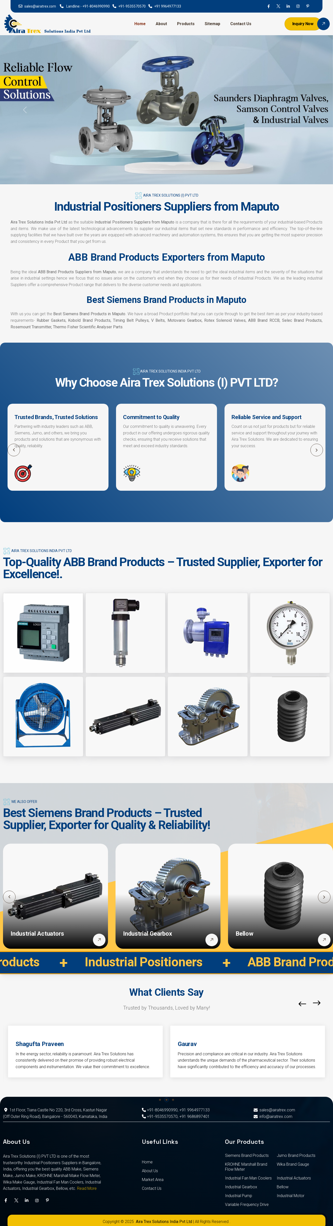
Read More (87, 1188)
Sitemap (212, 23)
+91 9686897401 (194, 1116)
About (161, 23)
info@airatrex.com (272, 1116)
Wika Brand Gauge (293, 1164)
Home (140, 23)
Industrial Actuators (37, 933)
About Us (150, 1170)
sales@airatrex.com (40, 6)
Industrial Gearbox (147, 933)
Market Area (152, 1179)
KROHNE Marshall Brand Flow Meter (246, 1167)
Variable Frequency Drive (247, 1204)
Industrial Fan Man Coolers (248, 1178)
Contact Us (240, 23)
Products (186, 23)
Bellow (244, 933)
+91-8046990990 (96, 6)
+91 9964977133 (167, 6)
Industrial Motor (290, 1195)
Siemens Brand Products (247, 1155)
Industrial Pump (238, 1195)
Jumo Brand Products (296, 1155)
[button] (316, 450)
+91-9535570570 (132, 6)
